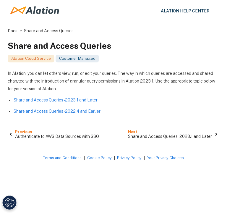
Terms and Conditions (62, 158)
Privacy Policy (129, 158)
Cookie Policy (99, 158)
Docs (12, 30)
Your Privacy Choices (165, 158)
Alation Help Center (185, 11)
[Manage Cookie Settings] (8, 202)
